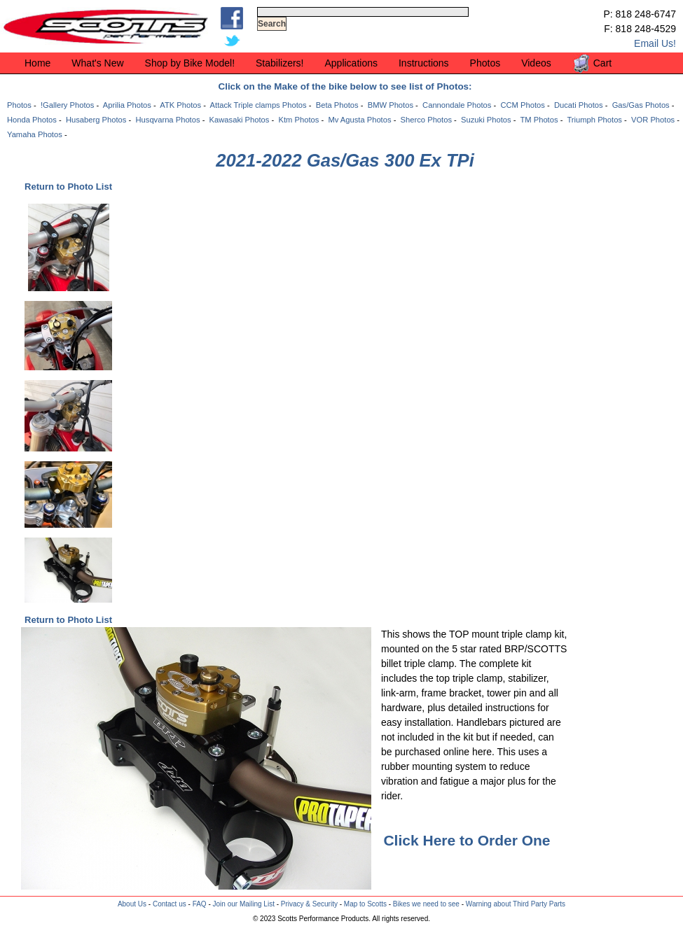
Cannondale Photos (456, 105)
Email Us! (655, 43)
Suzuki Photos (486, 119)
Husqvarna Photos (167, 119)
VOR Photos (653, 119)
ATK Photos (180, 105)
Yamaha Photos (34, 134)
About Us (132, 904)
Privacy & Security (309, 904)
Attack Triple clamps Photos (258, 105)
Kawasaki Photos (239, 119)
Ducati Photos (578, 105)
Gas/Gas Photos (641, 105)
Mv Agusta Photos (359, 119)
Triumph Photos (594, 119)
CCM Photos (522, 105)
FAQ (200, 904)
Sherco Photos (426, 119)
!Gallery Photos (67, 105)
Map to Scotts (365, 904)
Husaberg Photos (96, 119)
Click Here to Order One (466, 840)
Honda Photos (32, 119)
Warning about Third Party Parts (515, 904)
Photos (19, 105)
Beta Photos (337, 105)
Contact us (169, 904)
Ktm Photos (298, 119)
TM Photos (539, 119)
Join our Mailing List (244, 904)
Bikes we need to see (426, 904)
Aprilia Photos (127, 105)
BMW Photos (390, 105)
